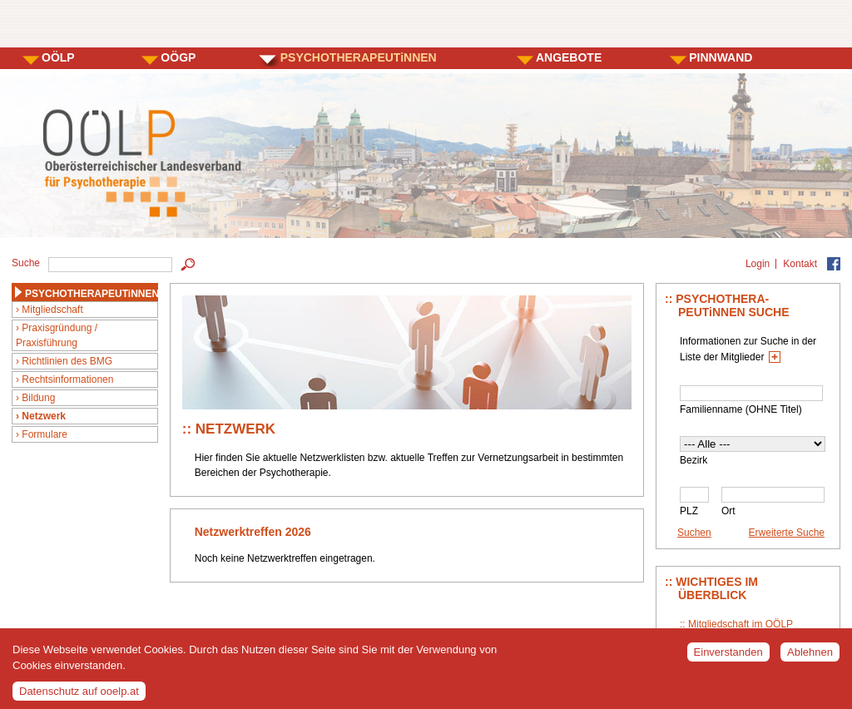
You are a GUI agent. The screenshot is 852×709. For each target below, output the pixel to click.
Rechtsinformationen (67, 379)
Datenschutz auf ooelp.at (79, 695)
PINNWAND (720, 57)
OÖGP (178, 57)
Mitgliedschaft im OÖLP (740, 624)
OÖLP (58, 57)
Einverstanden (728, 657)
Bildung (38, 398)
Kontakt (800, 264)
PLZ (689, 511)
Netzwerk (44, 416)
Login (758, 264)
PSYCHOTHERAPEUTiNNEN (358, 57)
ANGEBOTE (569, 57)
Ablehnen (810, 657)
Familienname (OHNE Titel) (741, 409)
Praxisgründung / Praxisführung (56, 335)
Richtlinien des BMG (67, 361)
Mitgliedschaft (52, 309)
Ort (728, 511)
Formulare (44, 434)
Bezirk (693, 460)
